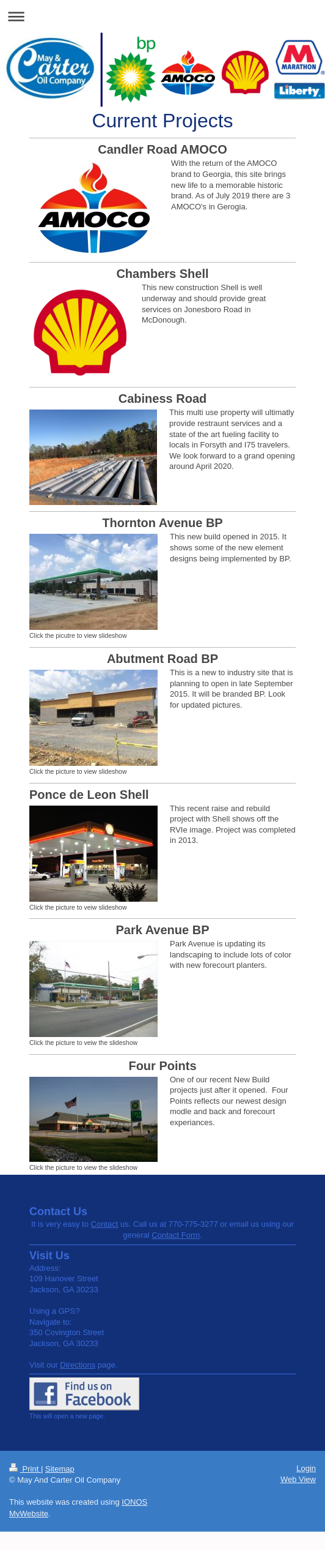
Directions (77, 1364)
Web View (298, 1479)
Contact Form (176, 1235)
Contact (105, 1224)
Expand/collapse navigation (162, 16)
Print (25, 1468)
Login (306, 1468)
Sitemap (60, 1468)
